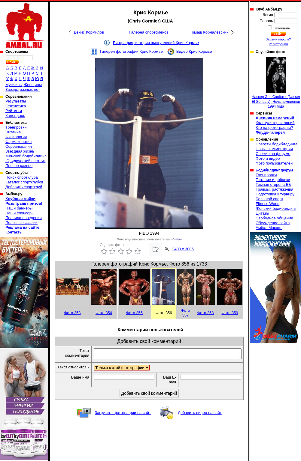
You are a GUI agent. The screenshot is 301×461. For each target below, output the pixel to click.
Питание (13, 132)
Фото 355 (134, 313)
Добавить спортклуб (23, 187)
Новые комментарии (274, 149)
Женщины (32, 84)
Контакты (13, 232)
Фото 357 (185, 312)
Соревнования (18, 146)
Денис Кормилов (89, 32)
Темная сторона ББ (273, 184)
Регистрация (278, 44)
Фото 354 (104, 313)
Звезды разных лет (22, 89)
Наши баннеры (18, 208)
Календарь (15, 115)
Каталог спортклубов (24, 182)
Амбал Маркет (269, 227)
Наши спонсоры (19, 213)
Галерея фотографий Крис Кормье (131, 51)
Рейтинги (13, 111)
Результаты (15, 101)
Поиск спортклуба (21, 177)
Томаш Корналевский (209, 32)
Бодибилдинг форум (274, 170)
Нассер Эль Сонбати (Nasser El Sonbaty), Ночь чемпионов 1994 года (276, 83)
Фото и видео (268, 158)
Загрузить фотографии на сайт (123, 418)
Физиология (16, 137)
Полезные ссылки (21, 222)
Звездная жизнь (19, 151)
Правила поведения (23, 218)
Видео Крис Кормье (194, 51)
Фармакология (18, 141)
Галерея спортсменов (149, 32)
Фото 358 (205, 313)
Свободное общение (274, 218)
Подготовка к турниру (275, 194)
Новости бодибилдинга (276, 144)
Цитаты (262, 213)
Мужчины (14, 84)
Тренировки (15, 127)
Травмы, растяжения (274, 189)
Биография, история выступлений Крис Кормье (156, 42)
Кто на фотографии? (274, 127)
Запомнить (281, 28)
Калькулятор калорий (275, 122)
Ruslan (177, 239)
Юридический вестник (25, 161)
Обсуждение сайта (273, 223)
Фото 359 (229, 313)
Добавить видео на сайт (200, 418)
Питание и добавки (273, 179)
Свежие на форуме (273, 153)
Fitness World (267, 203)
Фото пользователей (274, 163)
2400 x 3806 (183, 249)
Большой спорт (269, 199)
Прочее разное (18, 165)
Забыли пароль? (278, 39)
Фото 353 (72, 313)
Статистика (15, 106)
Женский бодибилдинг (25, 156)
